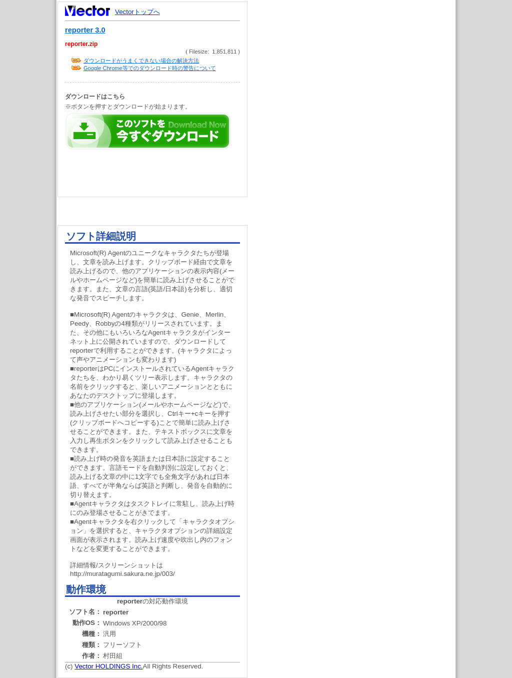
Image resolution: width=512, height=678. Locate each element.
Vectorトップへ (137, 12)
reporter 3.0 (85, 30)
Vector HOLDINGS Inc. (108, 666)
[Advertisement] (360, 190)
